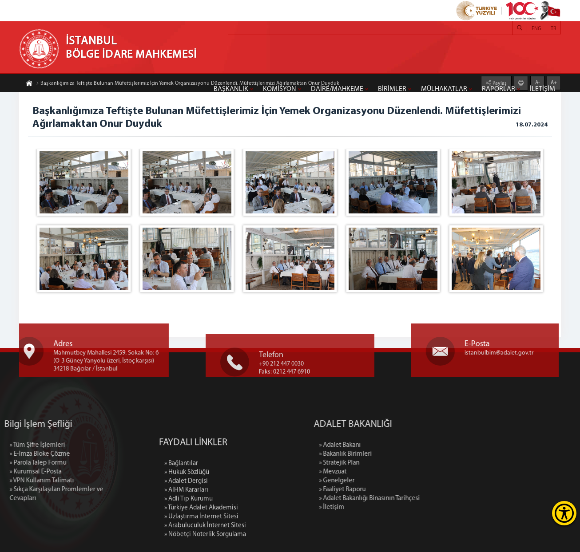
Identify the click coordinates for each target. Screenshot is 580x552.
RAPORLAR (498, 89)
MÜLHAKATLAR (444, 89)
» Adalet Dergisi (186, 521)
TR (553, 29)
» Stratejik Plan (382, 463)
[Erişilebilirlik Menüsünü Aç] (564, 513)
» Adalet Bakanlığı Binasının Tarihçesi (412, 498)
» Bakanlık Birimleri (388, 454)
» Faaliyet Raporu (385, 489)
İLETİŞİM (542, 89)
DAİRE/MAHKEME (337, 89)
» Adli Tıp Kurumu (188, 539)
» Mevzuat (375, 472)
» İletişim (374, 507)
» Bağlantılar (181, 503)
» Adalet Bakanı (382, 445)
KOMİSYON (279, 89)
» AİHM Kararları (186, 530)
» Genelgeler (379, 480)
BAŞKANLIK (231, 89)
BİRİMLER (392, 89)
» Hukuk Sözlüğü (186, 512)
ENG (536, 29)
